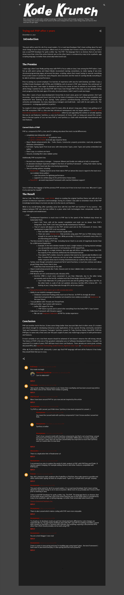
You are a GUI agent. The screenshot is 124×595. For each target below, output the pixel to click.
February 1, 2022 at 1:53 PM (44, 474)
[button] (100, 31)
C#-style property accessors (91, 346)
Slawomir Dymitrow (43, 373)
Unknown (34, 385)
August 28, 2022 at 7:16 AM (48, 533)
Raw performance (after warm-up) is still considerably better (51, 290)
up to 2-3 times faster (38, 140)
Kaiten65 (33, 367)
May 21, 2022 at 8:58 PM (47, 508)
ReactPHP (33, 180)
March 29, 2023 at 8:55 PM (48, 543)
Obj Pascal (34, 397)
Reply (32, 381)
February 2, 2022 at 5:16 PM (54, 433)
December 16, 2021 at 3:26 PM (47, 367)
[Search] (104, 5)
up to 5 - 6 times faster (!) (39, 137)
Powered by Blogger (62, 590)
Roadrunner (34, 171)
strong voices (55, 234)
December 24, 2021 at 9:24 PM (49, 406)
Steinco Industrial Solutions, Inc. (41, 501)
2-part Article (49, 198)
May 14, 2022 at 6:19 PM (47, 485)
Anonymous (40, 424)
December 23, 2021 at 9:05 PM (48, 397)
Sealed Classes (58, 346)
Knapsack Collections (50, 313)
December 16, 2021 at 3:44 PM (61, 373)
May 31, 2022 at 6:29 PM (47, 518)
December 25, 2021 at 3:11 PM (54, 412)
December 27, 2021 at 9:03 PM (55, 424)
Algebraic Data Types (71, 346)
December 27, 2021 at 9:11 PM (47, 451)
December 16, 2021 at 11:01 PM (47, 385)
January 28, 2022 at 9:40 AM (48, 461)
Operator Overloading (44, 346)
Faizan (33, 474)
